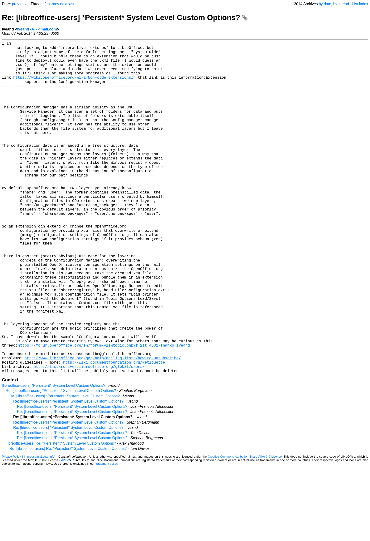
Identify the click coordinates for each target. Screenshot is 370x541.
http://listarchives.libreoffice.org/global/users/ (89, 439)
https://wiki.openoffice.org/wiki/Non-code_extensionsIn (74, 85)
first (48, 4)
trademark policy (106, 537)
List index (360, 4)
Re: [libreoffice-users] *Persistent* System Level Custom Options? (125, 17)
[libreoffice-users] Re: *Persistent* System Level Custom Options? (61, 517)
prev (15, 4)
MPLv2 (65, 534)
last (71, 4)
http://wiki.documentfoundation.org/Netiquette (114, 434)
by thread (341, 4)
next (23, 4)
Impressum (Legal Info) (39, 530)
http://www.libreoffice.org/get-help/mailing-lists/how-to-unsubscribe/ (103, 428)
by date (325, 4)
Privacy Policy (11, 530)
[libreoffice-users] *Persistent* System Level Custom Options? (53, 459)
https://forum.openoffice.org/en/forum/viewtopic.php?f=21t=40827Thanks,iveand (104, 413)
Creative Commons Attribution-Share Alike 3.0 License (245, 530)
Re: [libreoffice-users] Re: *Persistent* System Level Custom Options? (68, 522)
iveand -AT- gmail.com (37, 29)
